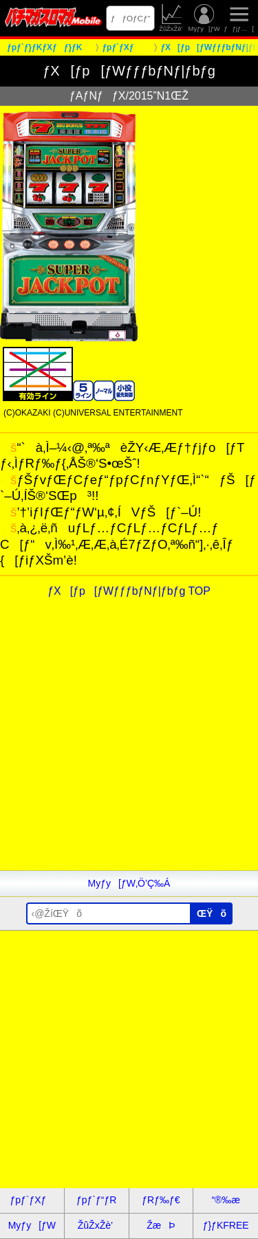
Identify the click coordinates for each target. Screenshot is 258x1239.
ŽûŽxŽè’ (171, 18)
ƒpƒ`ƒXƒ (32, 1199)
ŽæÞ (161, 1225)
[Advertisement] (129, 741)
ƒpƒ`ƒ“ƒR (96, 1199)
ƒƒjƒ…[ (239, 18)
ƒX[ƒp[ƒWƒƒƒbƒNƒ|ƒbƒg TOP (129, 591)
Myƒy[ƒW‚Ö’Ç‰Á (129, 883)
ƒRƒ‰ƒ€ (161, 1199)
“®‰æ (225, 1199)
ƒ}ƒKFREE (226, 1225)
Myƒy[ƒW (204, 18)
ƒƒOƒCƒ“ (131, 18)
